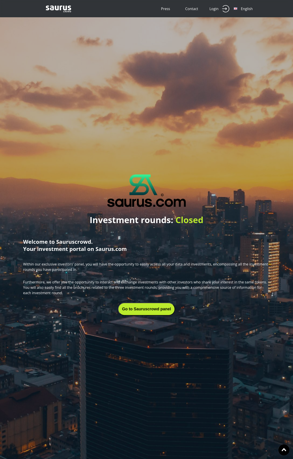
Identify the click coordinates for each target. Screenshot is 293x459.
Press (165, 8)
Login (220, 8)
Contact (191, 8)
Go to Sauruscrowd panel (146, 309)
